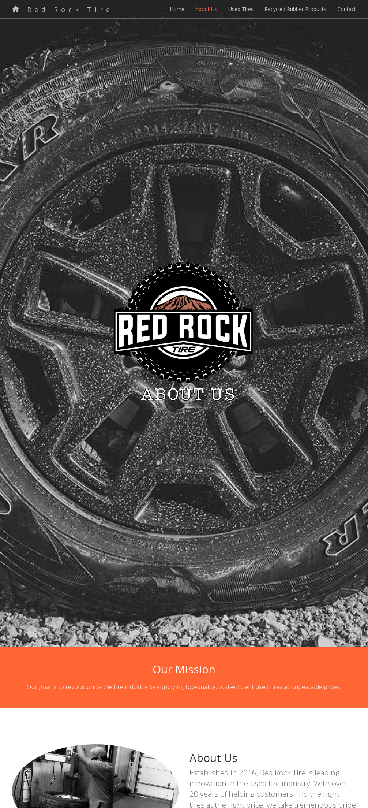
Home (177, 8)
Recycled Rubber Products (295, 8)
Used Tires (241, 8)
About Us (206, 8)
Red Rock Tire (62, 9)
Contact (346, 8)
